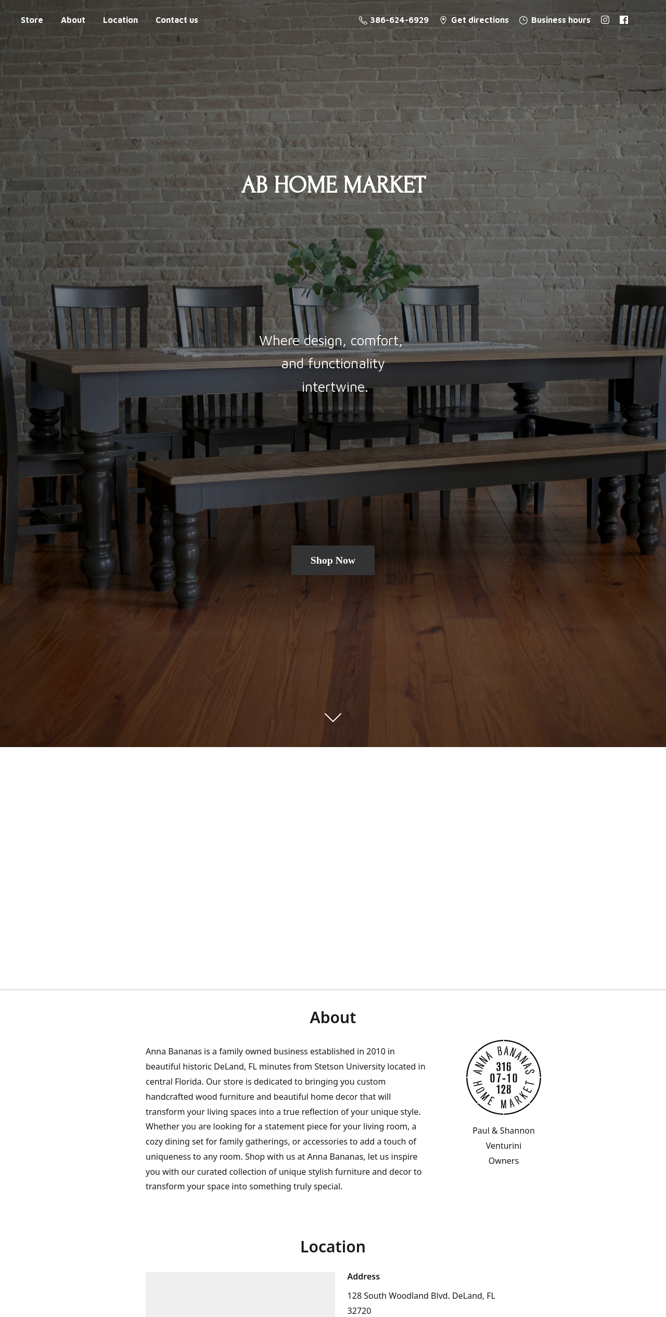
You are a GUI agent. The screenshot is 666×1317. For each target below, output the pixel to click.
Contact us (177, 19)
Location (120, 19)
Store (32, 19)
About (73, 19)
